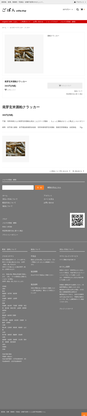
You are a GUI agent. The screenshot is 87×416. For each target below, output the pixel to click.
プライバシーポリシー (10, 233)
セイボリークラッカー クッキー (20, 27)
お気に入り (10, 90)
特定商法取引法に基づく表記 (13, 229)
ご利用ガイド (25, 22)
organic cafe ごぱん (10, 22)
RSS (4, 226)
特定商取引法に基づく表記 (74, 94)
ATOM (9, 226)
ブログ (4, 218)
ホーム (4, 27)
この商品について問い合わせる (60, 171)
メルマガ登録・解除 (68, 22)
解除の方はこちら (54, 187)
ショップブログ (52, 22)
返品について (78, 91)
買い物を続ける (79, 171)
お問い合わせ (38, 22)
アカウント (80, 2)
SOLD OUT (65, 85)
